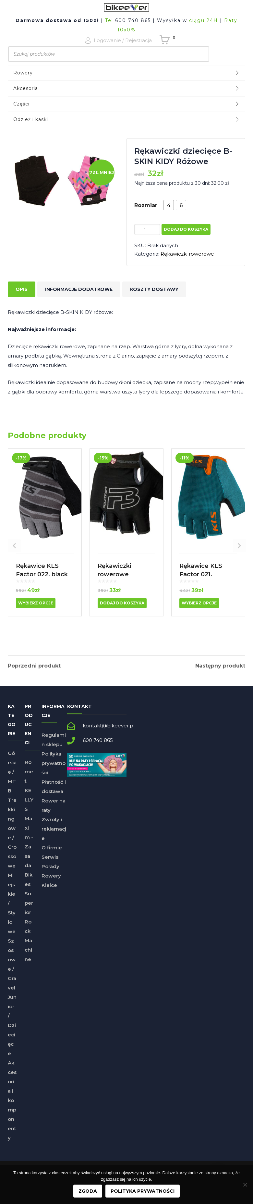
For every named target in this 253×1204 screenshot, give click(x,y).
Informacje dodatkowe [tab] (79, 289)
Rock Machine (28, 946)
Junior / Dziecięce (12, 1031)
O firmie (52, 853)
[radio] (169, 205)
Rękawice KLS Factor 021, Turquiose (200, 574)
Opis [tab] (22, 289)
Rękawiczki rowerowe (187, 254)
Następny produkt (220, 665)
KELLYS (29, 805)
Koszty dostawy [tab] (154, 289)
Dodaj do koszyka (186, 229)
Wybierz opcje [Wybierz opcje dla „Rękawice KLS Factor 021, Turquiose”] (199, 603)
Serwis (50, 862)
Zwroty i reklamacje (54, 834)
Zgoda (87, 1191)
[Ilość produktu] (147, 229)
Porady (50, 872)
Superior (29, 908)
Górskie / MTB (12, 777)
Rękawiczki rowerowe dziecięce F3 (116, 574)
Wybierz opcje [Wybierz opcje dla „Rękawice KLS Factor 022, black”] (35, 603)
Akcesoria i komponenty (12, 1105)
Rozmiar (145, 205)
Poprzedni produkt (34, 665)
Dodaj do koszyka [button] (122, 603)
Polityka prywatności (54, 768)
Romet (29, 777)
